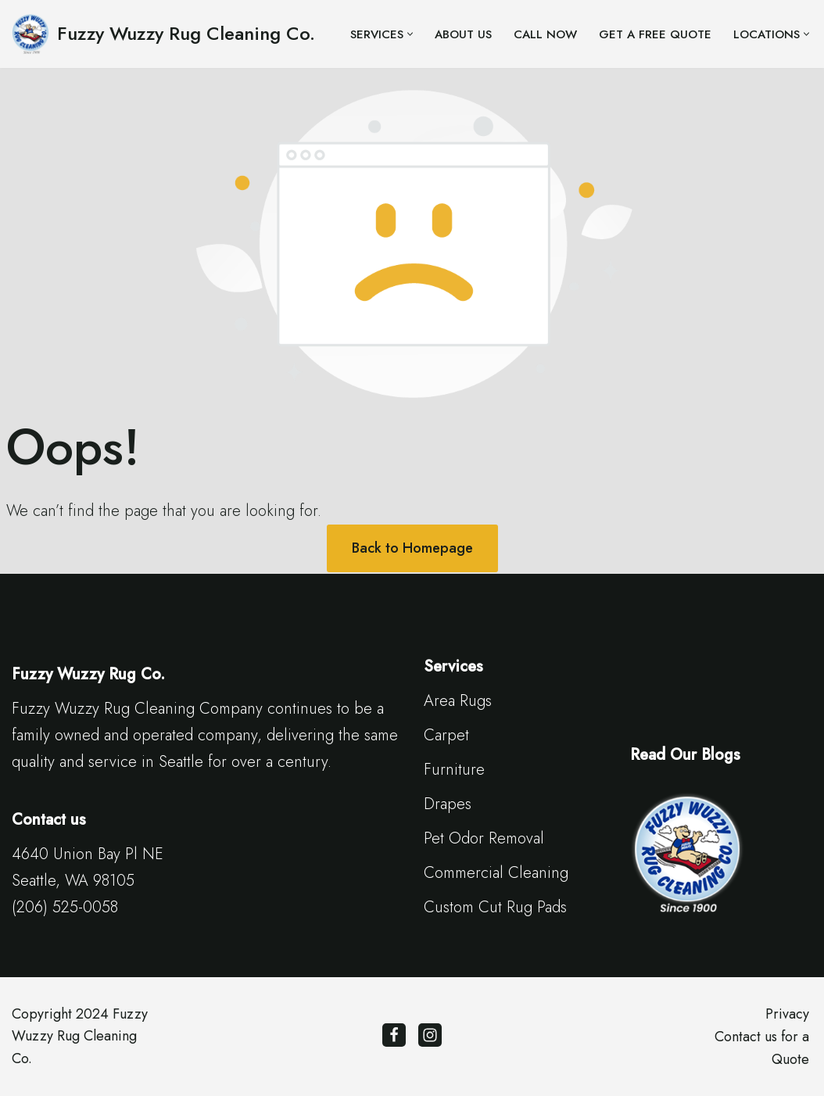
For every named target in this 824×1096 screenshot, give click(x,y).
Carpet (446, 735)
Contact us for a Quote (762, 1047)
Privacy (787, 1014)
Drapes (447, 804)
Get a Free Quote (655, 34)
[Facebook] (394, 1035)
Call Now (545, 34)
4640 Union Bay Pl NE (87, 854)
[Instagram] (430, 1035)
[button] (410, 34)
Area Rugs (458, 700)
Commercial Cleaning (496, 872)
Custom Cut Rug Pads (495, 907)
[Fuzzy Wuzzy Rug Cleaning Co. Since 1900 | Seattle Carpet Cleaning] (163, 34)
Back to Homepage (412, 548)
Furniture (454, 769)
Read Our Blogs (685, 754)
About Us (463, 34)
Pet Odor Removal (484, 838)
